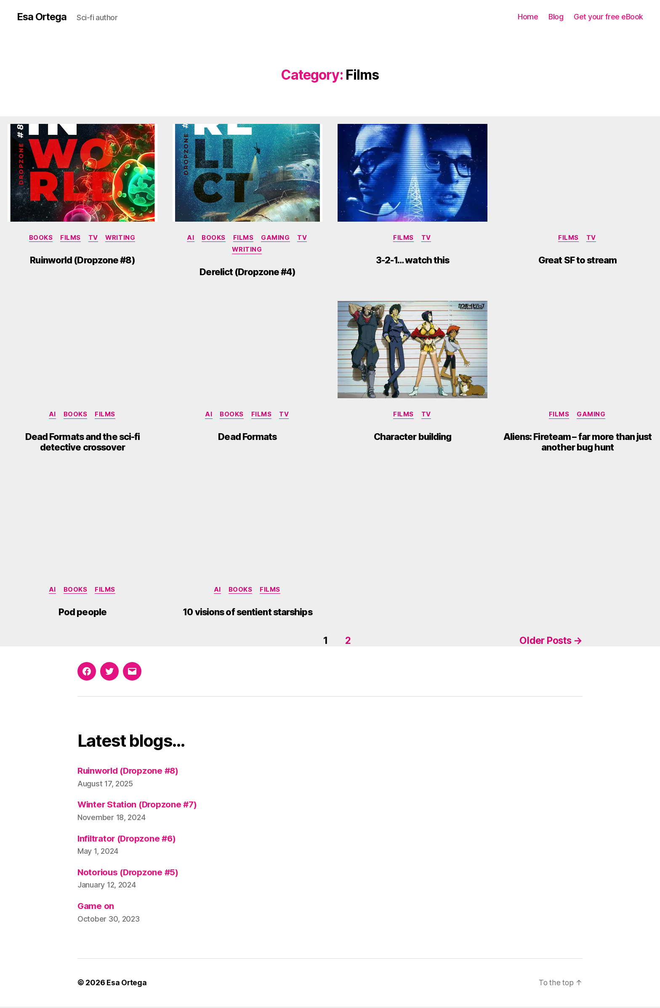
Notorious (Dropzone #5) (129, 873)
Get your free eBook (608, 16)
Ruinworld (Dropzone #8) (82, 260)
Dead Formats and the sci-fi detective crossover (82, 444)
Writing (122, 238)
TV (93, 238)
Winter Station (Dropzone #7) (138, 806)
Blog (555, 16)
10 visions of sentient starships (247, 614)
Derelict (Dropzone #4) (247, 273)
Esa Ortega (42, 17)
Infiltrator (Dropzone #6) (128, 839)
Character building (413, 438)
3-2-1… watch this (413, 260)
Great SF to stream (577, 260)
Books (40, 238)
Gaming (277, 238)
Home (528, 16)
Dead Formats (247, 438)
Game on (95, 907)
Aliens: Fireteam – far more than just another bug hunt (577, 444)
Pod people (82, 614)
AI (189, 238)
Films (70, 238)
